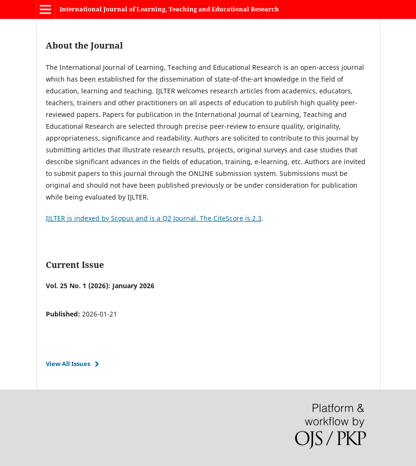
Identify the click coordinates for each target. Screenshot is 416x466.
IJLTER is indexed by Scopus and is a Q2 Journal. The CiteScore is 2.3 (154, 218)
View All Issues (68, 363)
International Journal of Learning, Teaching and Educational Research (169, 9)
